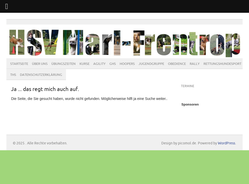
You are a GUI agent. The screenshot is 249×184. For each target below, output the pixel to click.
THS (13, 75)
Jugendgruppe (151, 64)
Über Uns (40, 64)
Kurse (84, 64)
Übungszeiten (63, 64)
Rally (195, 64)
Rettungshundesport (222, 64)
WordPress (226, 143)
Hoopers (127, 64)
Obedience (177, 64)
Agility (99, 64)
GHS (112, 64)
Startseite (19, 64)
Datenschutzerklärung (41, 75)
